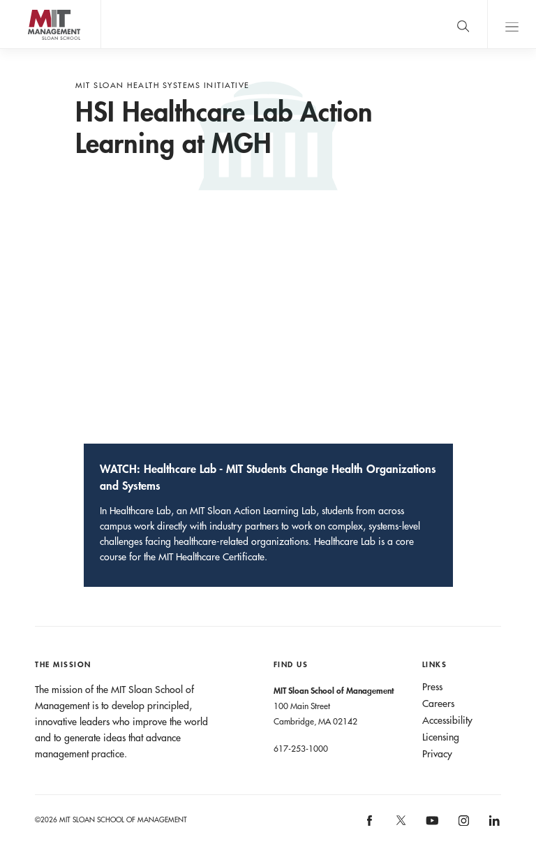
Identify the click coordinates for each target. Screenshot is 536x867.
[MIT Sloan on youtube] (430, 827)
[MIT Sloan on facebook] (370, 824)
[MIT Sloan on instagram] (462, 824)
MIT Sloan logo (35, 48)
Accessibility (447, 720)
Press (432, 686)
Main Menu (511, 24)
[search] (462, 24)
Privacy (437, 754)
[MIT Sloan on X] (400, 825)
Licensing (440, 737)
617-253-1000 (301, 748)
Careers (438, 703)
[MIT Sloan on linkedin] (493, 824)
